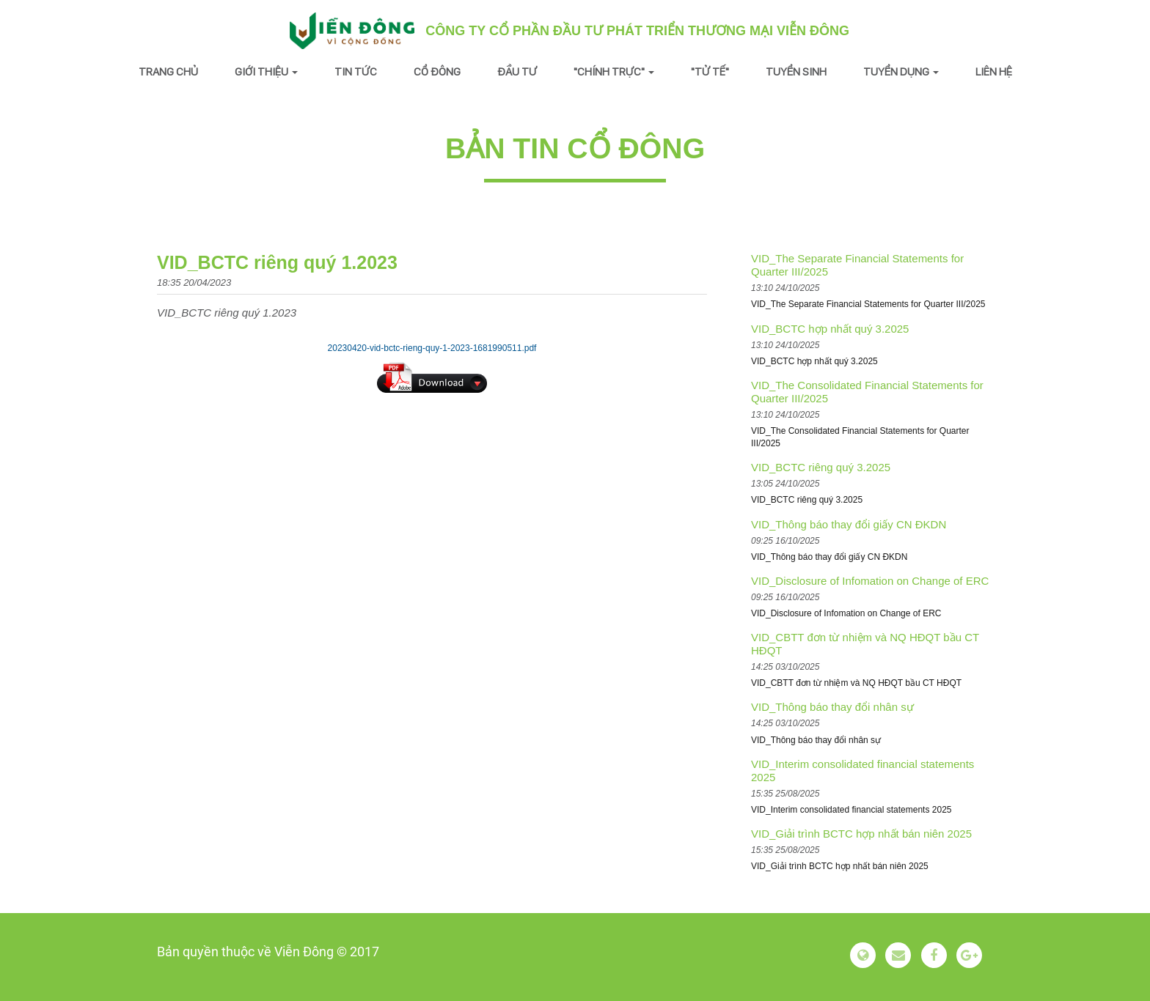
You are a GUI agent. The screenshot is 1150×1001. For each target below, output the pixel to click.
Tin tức (355, 71)
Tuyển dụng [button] (901, 71)
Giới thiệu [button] (266, 71)
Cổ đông (437, 71)
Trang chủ (168, 71)
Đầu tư (517, 71)
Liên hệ (993, 71)
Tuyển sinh (796, 71)
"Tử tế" (710, 71)
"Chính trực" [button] (614, 71)
